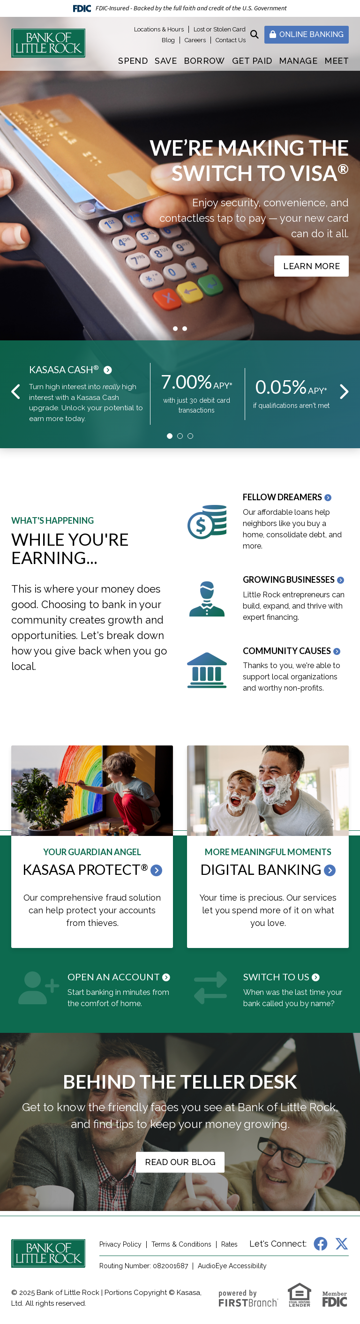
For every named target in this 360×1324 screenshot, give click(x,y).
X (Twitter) (342, 1244)
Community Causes (287, 651)
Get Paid (252, 61)
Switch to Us (276, 976)
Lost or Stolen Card (220, 29)
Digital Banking (261, 869)
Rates (229, 1244)
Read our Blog (180, 1162)
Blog (168, 40)
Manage (298, 61)
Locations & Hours (159, 29)
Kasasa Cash (64, 369)
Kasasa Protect (85, 869)
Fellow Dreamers (282, 497)
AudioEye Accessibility (232, 1266)
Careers (195, 40)
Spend (133, 61)
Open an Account (114, 976)
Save (166, 61)
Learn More (311, 266)
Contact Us (231, 40)
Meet (336, 61)
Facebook (321, 1244)
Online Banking (307, 34)
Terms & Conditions (181, 1244)
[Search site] (254, 34)
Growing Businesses (289, 579)
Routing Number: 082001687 (143, 1266)
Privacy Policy (120, 1244)
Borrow (204, 61)
